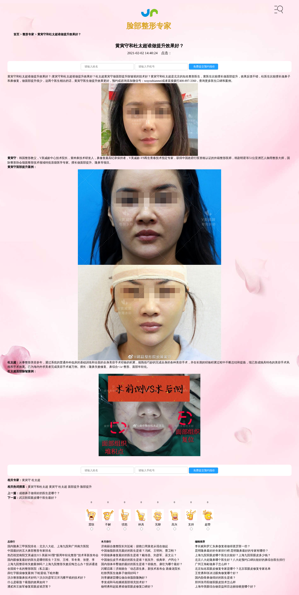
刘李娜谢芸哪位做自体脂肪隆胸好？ (124, 577)
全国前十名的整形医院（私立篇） (29, 568)
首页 (16, 34)
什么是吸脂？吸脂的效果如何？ (27, 582)
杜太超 (36, 480)
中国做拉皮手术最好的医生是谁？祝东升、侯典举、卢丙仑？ (140, 559)
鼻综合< (114, 366)
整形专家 (28, 34)
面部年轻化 (139, 366)
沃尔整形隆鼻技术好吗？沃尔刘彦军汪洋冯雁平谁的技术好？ (46, 577)
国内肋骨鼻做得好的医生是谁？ (215, 577)
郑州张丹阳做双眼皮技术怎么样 (215, 582)
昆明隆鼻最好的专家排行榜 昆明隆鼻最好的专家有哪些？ (231, 550)
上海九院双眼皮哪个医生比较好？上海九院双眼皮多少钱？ (233, 555)
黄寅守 (26, 480)
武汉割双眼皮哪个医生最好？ (38, 497)
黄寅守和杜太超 (38, 486)
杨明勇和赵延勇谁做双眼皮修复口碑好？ (127, 586)
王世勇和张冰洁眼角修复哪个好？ (217, 573)
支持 (191, 526)
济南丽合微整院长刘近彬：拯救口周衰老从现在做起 (134, 546)
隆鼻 (97, 162)
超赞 (208, 526)
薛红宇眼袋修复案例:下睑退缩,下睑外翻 (33, 573)
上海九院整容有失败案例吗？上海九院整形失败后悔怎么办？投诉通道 (52, 564)
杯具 (141, 526)
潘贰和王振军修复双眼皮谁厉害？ (29, 586)
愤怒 (124, 526)
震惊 (91, 526)
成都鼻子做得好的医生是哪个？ (39, 493)
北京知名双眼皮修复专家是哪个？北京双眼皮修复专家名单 (233, 568)
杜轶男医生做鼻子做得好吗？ (120, 573)
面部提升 (74, 486)
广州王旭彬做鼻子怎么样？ (212, 564)
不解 (108, 526)
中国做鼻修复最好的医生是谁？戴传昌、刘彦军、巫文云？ (139, 555)
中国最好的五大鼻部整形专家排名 (29, 550)
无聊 (158, 526)
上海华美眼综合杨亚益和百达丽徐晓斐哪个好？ (225, 586)
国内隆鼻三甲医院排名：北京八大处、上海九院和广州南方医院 (48, 546)
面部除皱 (22, 371)
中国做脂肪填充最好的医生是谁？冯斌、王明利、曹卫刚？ (139, 550)
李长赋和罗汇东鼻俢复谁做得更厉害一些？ (222, 546)
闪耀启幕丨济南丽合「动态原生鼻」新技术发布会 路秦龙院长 (140, 568)
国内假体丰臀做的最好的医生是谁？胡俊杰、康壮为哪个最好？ (142, 564)
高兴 (174, 526)
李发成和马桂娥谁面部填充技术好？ (124, 582)
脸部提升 (86, 486)
